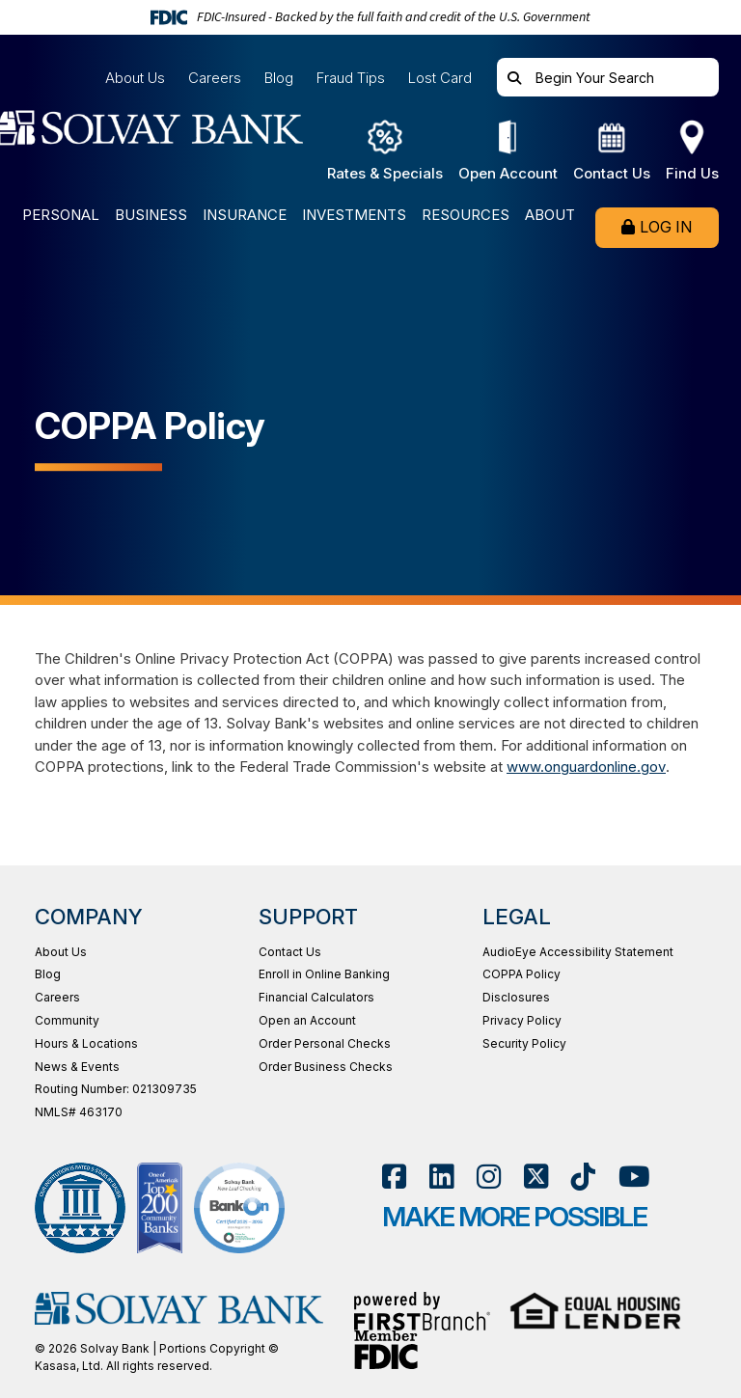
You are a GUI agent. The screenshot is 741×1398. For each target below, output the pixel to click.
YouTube (634, 1177)
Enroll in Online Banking (324, 974)
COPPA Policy (521, 974)
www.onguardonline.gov (586, 766)
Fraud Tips (350, 78)
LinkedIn (441, 1177)
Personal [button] (60, 215)
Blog (278, 78)
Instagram (489, 1177)
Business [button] (151, 215)
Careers (214, 78)
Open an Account (307, 1020)
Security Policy (524, 1043)
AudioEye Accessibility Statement (577, 952)
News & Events (77, 1066)
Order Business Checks (326, 1066)
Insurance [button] (245, 215)
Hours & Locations (86, 1043)
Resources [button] (465, 215)
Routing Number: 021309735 (116, 1089)
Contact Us (290, 952)
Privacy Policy (522, 1020)
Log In (666, 226)
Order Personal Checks (325, 1043)
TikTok (583, 1177)
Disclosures (516, 997)
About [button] (550, 215)
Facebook (394, 1177)
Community (67, 1020)
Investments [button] (354, 215)
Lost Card (440, 78)
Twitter (536, 1177)
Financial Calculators (316, 997)
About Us (135, 78)
